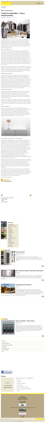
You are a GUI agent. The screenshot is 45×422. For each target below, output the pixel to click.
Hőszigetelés (10, 235)
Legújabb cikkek (6, 250)
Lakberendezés (4, 199)
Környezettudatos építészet (12, 238)
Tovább (43, 296)
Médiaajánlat (22, 396)
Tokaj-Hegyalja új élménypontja (23, 284)
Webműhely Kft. (22, 402)
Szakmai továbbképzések (6, 343)
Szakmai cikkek (3, 7)
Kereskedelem (20, 385)
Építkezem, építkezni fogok (22, 386)
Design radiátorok (20, 252)
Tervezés (19, 379)
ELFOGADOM (40, 419)
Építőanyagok (10, 228)
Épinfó (6, 4)
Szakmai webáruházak (5, 348)
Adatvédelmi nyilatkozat (22, 397)
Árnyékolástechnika (11, 224)
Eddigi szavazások (8, 387)
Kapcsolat (22, 416)
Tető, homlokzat (10, 246)
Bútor (3, 200)
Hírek (3, 340)
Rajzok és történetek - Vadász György (25, 320)
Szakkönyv (5, 319)
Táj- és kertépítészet (11, 243)
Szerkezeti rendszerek (11, 242)
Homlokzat (9, 234)
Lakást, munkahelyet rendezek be (24, 388)
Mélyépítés (9, 239)
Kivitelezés (19, 381)
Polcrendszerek (4, 201)
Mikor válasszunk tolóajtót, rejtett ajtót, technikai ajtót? (29, 270)
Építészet (9, 227)
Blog (2, 351)
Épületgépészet (10, 231)
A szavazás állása (8, 385)
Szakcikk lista (4, 346)
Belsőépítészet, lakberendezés (6, 17)
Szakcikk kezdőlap (3, 6)
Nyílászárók (18, 272)
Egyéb (18, 390)
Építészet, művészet (19, 322)
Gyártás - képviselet (21, 383)
